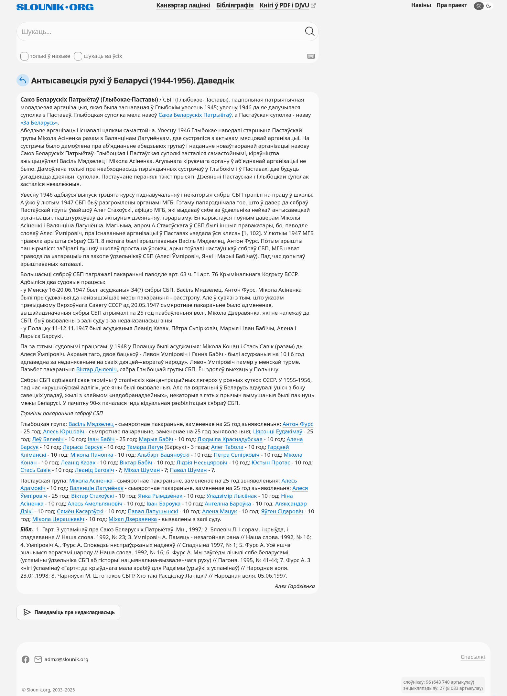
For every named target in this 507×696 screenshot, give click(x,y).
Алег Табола (227, 447)
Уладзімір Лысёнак (232, 495)
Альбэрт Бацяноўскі (163, 454)
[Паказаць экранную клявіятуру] (311, 56)
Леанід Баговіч (94, 469)
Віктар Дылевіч (96, 369)
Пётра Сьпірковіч (237, 454)
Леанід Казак (78, 462)
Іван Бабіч (101, 439)
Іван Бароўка (163, 503)
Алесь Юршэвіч (63, 431)
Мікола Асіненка (91, 480)
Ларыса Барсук (82, 447)
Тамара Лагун (145, 447)
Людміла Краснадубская (230, 439)
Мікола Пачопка (91, 454)
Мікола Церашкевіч (58, 519)
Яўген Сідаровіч (282, 511)
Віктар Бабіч (136, 462)
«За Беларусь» (39, 122)
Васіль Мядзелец (91, 424)
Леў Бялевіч (47, 439)
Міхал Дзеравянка (133, 519)
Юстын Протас (271, 462)
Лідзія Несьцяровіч (202, 462)
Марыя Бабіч (156, 439)
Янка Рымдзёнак (160, 495)
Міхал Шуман (142, 469)
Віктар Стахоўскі (92, 495)
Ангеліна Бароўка (228, 503)
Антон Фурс (298, 424)
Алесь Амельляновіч (95, 503)
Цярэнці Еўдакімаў (277, 431)
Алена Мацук (219, 511)
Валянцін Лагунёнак (97, 488)
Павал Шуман (188, 469)
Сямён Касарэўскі (80, 511)
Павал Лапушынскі (153, 511)
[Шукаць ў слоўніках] (310, 31)
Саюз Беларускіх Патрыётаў (195, 114)
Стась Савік (35, 469)
